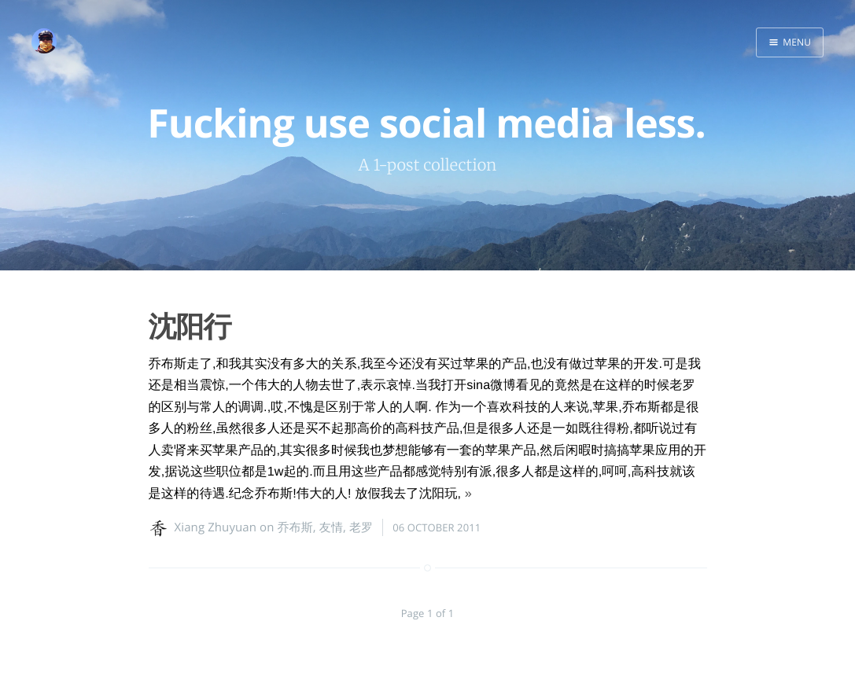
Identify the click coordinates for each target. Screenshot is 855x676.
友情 (331, 527)
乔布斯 (294, 527)
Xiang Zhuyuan (216, 527)
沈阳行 (190, 326)
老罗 (361, 527)
